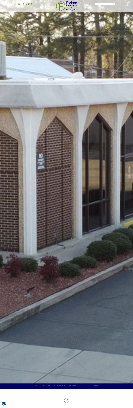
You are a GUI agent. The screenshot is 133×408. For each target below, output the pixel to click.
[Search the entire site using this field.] (103, 4)
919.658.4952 (28, 4)
